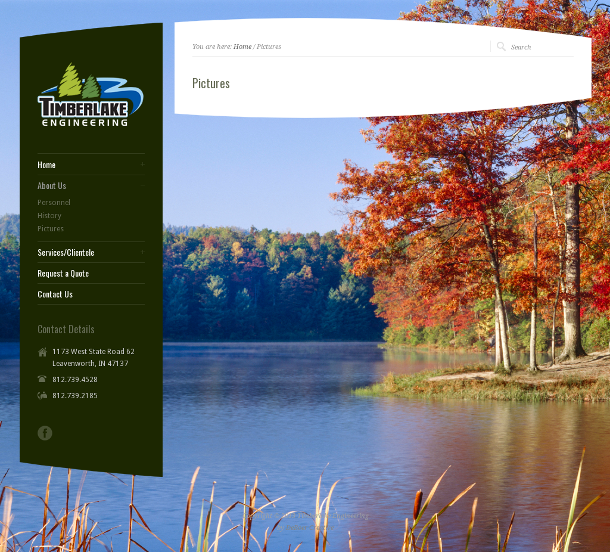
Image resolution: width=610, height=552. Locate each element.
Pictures (51, 228)
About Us (52, 185)
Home (242, 47)
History (49, 215)
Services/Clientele (66, 252)
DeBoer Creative (310, 528)
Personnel (54, 202)
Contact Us (55, 294)
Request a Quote (63, 273)
